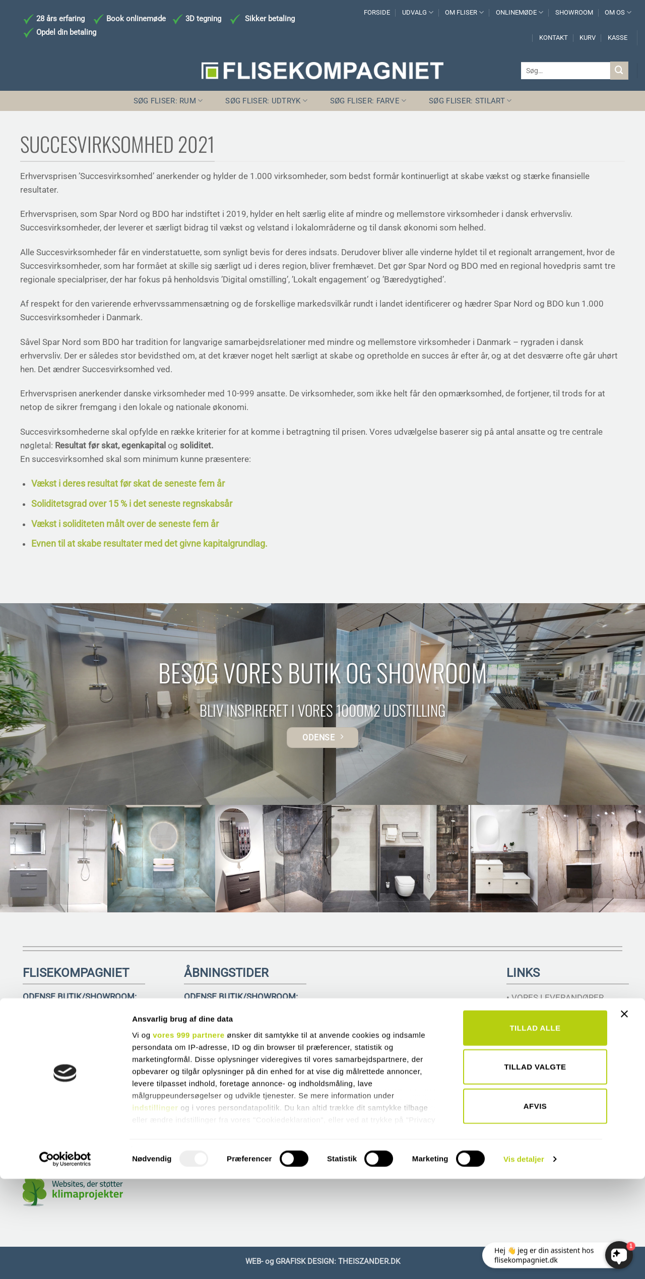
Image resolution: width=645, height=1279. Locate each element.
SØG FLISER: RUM (168, 100)
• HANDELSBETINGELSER (555, 1025)
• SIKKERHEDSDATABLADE (557, 1052)
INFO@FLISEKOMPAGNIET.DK (80, 1056)
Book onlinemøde (137, 18)
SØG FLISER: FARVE (368, 100)
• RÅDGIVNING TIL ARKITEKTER (567, 1011)
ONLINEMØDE (519, 12)
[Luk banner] (627, 1120)
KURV (587, 37)
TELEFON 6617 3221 (63, 1044)
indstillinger (155, 1207)
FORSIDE (377, 12)
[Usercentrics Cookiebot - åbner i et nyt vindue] (65, 1259)
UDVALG (417, 12)
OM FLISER (464, 12)
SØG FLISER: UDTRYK (266, 100)
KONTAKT (553, 37)
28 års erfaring (59, 18)
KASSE (617, 37)
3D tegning (203, 18)
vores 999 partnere (188, 1135)
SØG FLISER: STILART (470, 100)
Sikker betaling (270, 18)
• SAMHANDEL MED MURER (559, 1038)
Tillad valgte (535, 1166)
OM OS (618, 12)
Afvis (535, 1206)
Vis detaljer (523, 1259)
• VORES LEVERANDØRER (555, 998)
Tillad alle (534, 1128)
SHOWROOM (574, 12)
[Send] (619, 70)
